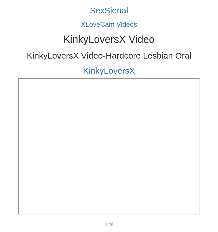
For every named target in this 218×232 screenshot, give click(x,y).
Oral (109, 224)
